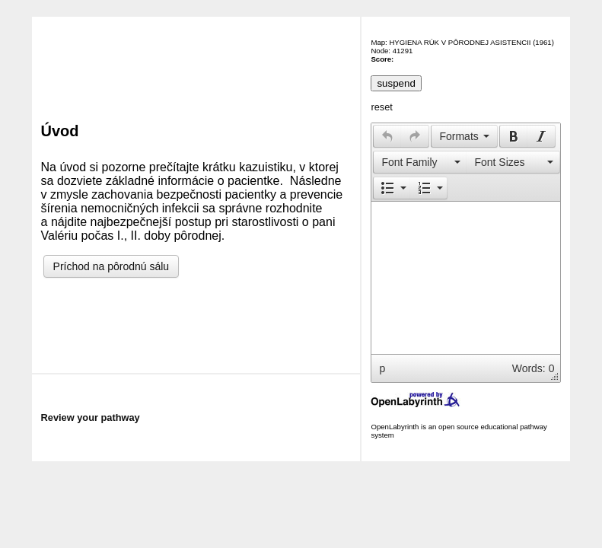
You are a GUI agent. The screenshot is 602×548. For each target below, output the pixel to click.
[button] (387, 136)
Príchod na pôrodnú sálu (111, 266)
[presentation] (387, 136)
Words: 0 (533, 368)
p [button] (382, 368)
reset (381, 107)
